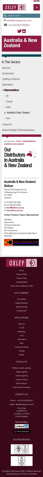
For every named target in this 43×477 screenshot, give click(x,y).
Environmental (21, 307)
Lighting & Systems (11, 78)
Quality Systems (21, 303)
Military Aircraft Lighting (21, 368)
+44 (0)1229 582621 (19, 25)
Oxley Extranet (21, 282)
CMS (24, 474)
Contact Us (7, 124)
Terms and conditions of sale (21, 286)
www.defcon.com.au (15, 210)
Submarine (21, 339)
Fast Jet (21, 324)
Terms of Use (22, 278)
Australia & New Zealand (18, 112)
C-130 (21, 328)
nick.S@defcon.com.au (15, 208)
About (21, 270)
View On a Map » (21, 422)
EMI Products (21, 383)
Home (18, 141)
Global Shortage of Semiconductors (18, 129)
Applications (7, 84)
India (8, 107)
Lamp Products (22, 379)
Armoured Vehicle (22, 347)
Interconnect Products (22, 387)
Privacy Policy (21, 274)
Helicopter (22, 332)
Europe (9, 101)
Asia (8, 118)
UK (7, 95)
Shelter (21, 355)
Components (8, 73)
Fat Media (33, 474)
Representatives (11, 90)
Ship (21, 343)
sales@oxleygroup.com (19, 20)
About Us (6, 67)
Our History (21, 299)
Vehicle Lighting (21, 376)
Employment (21, 311)
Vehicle (21, 351)
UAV (21, 335)
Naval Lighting (21, 372)
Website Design (12, 474)
